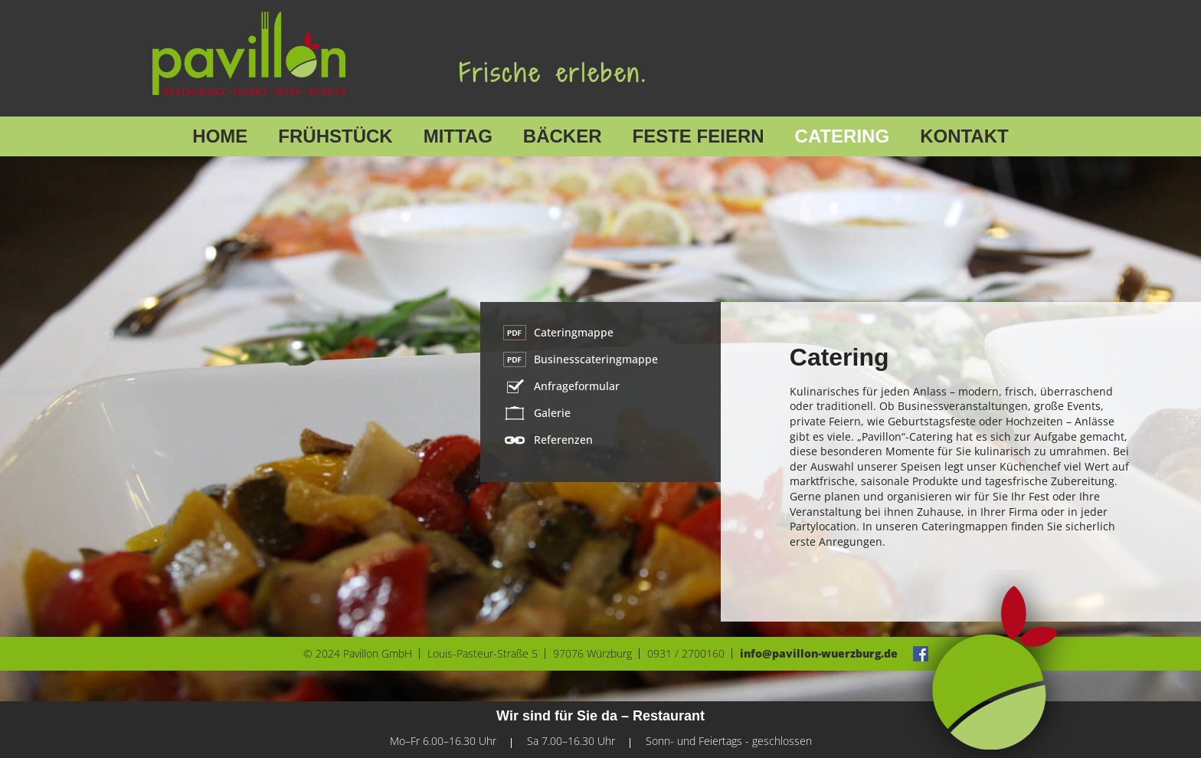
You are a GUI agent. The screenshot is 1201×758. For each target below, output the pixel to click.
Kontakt (964, 136)
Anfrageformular (577, 386)
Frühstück (335, 136)
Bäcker (562, 136)
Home (219, 136)
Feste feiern (698, 136)
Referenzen (563, 439)
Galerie (552, 412)
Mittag (458, 136)
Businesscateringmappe (596, 359)
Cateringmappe (574, 332)
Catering (842, 136)
